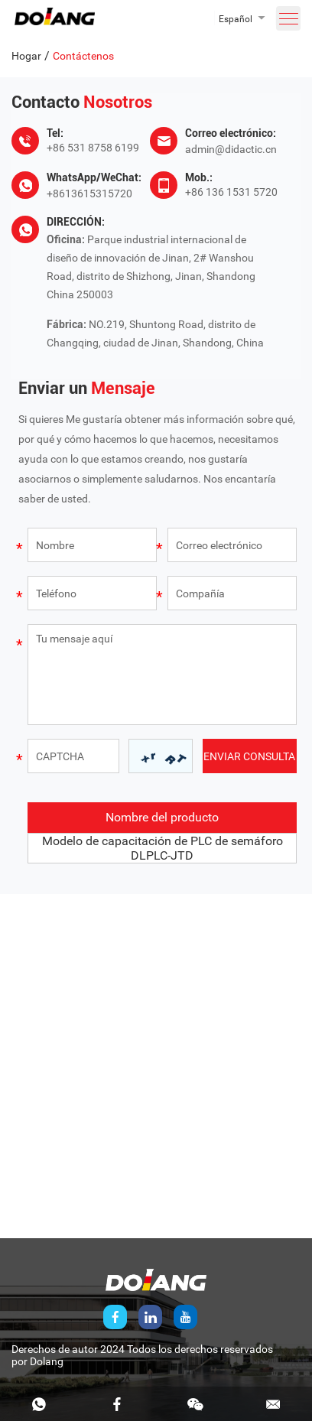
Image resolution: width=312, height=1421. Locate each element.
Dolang (46, 1361)
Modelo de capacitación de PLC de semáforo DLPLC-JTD (162, 848)
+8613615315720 (89, 193)
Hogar (26, 56)
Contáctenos (83, 56)
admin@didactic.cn (231, 149)
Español (235, 19)
